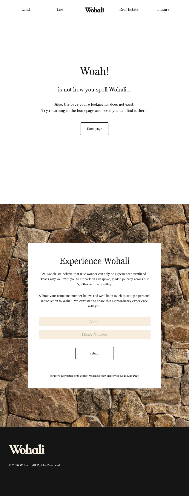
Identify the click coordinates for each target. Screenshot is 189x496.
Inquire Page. (131, 375)
